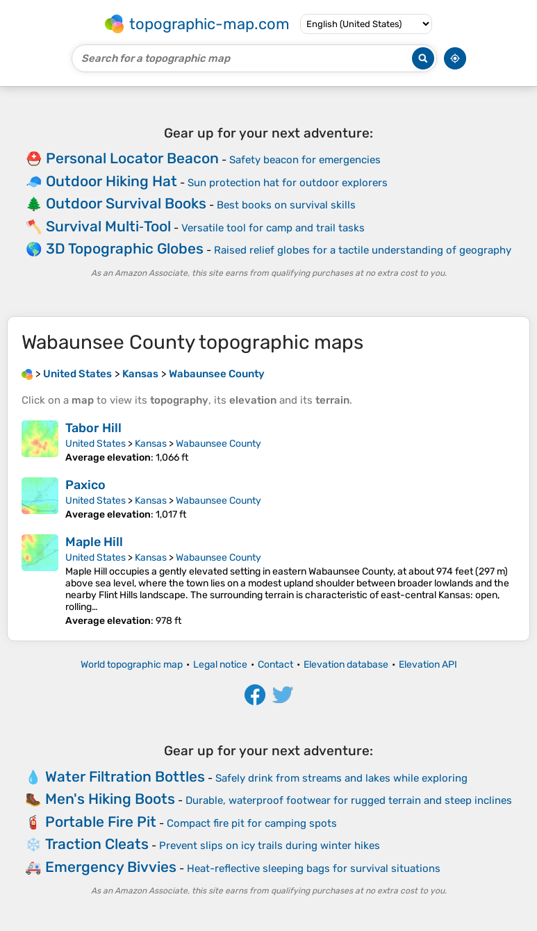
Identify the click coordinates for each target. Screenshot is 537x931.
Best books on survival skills (286, 205)
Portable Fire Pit (100, 821)
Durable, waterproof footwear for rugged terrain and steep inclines (348, 800)
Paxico (85, 485)
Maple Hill (94, 542)
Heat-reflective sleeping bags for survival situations (313, 868)
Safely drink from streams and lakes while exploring (341, 778)
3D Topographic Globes (125, 248)
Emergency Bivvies (110, 866)
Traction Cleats (97, 843)
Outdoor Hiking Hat (111, 181)
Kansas (151, 444)
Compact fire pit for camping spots (252, 823)
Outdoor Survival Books (126, 203)
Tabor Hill (93, 428)
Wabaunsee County (218, 444)
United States (95, 444)
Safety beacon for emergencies (305, 160)
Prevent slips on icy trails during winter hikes (269, 845)
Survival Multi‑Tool (108, 226)
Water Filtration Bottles (125, 776)
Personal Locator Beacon (132, 158)
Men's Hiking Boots (110, 798)
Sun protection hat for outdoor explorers (288, 182)
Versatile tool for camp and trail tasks (273, 228)
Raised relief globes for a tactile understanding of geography (362, 250)
